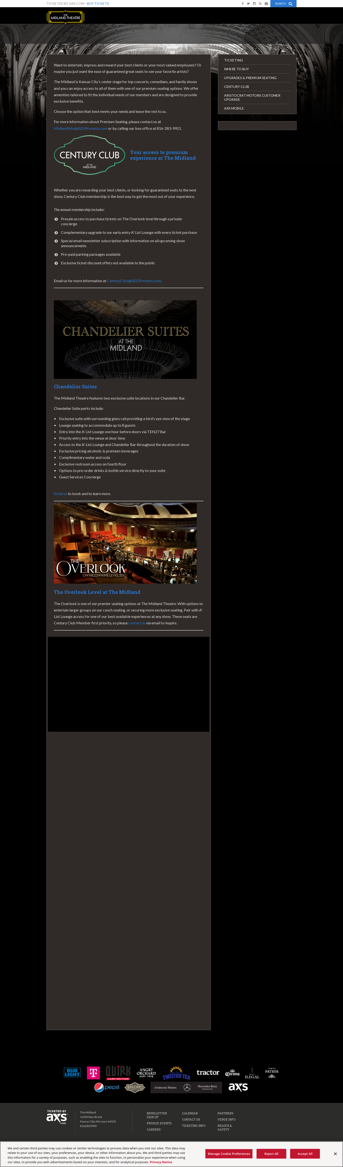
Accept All (305, 1156)
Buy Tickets (98, 3)
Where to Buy (236, 69)
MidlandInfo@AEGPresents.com (80, 128)
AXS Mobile (234, 108)
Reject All (271, 1156)
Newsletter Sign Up (157, 1115)
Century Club (236, 87)
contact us (136, 623)
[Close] (335, 1156)
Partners (225, 1113)
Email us (60, 493)
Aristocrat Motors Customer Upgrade (252, 97)
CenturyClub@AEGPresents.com (134, 280)
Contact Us (191, 1119)
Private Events (159, 1123)
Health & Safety (224, 1127)
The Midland (65, 17)
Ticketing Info (193, 1125)
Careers (154, 1129)
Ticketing (233, 60)
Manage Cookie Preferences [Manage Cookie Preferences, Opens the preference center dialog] (229, 1156)
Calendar (190, 1113)
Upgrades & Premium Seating (250, 78)
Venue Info (226, 1119)
